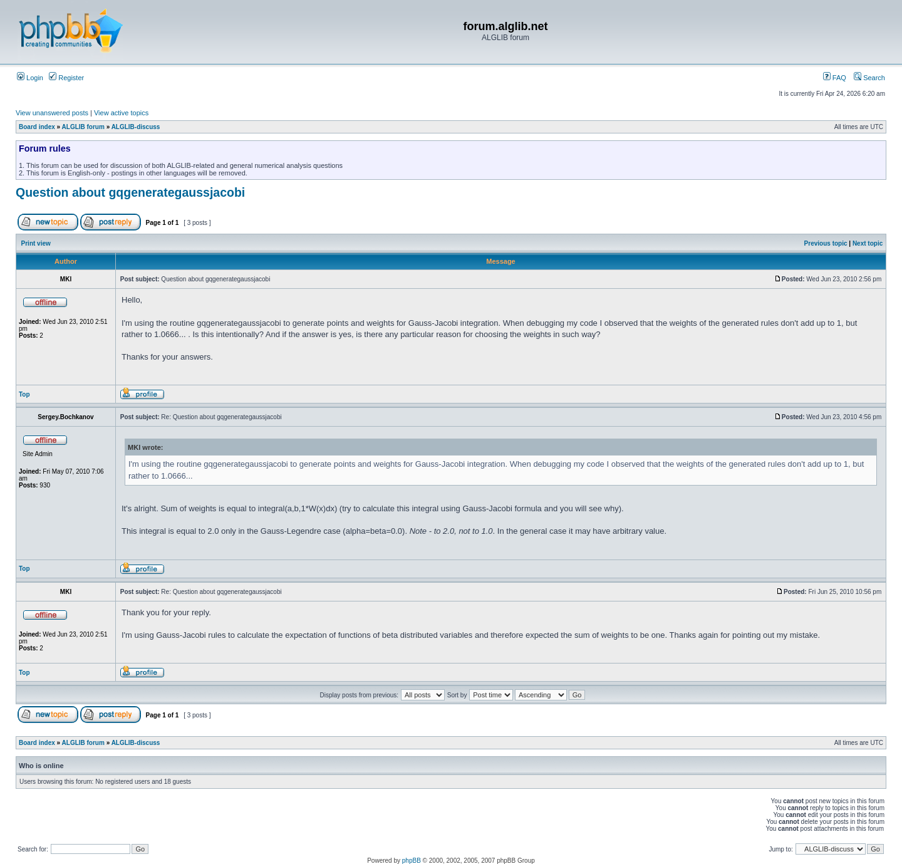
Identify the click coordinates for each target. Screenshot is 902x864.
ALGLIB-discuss (135, 126)
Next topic (868, 243)
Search (869, 77)
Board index (37, 126)
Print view (36, 243)
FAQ (834, 77)
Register (66, 77)
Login (30, 77)
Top (24, 394)
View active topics (121, 113)
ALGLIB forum (83, 126)
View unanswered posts (52, 113)
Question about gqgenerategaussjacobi (130, 192)
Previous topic (826, 243)
